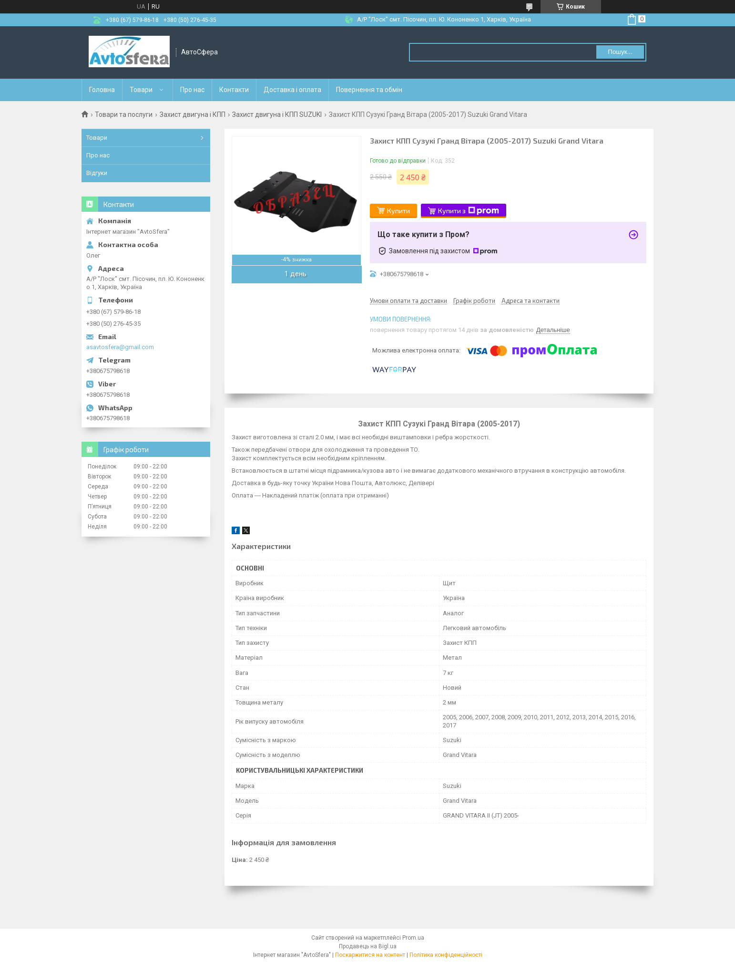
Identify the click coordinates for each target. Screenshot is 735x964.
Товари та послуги (124, 114)
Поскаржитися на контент (370, 955)
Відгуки (96, 172)
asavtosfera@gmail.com (120, 347)
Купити (398, 211)
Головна (102, 89)
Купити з (468, 211)
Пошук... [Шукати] (620, 51)
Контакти (234, 89)
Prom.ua (413, 937)
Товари (141, 89)
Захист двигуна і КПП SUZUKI (277, 114)
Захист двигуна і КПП (192, 114)
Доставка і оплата (292, 89)
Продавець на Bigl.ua (368, 946)
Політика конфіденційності (445, 955)
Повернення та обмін (369, 89)
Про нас (192, 89)
